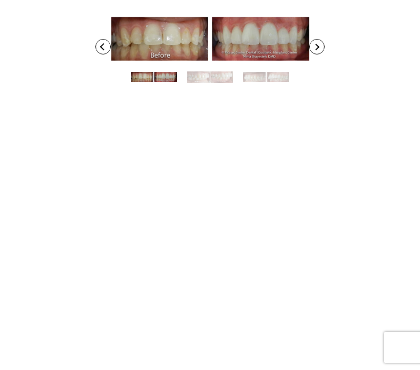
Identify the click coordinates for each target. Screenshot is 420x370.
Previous (105, 47)
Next (319, 47)
